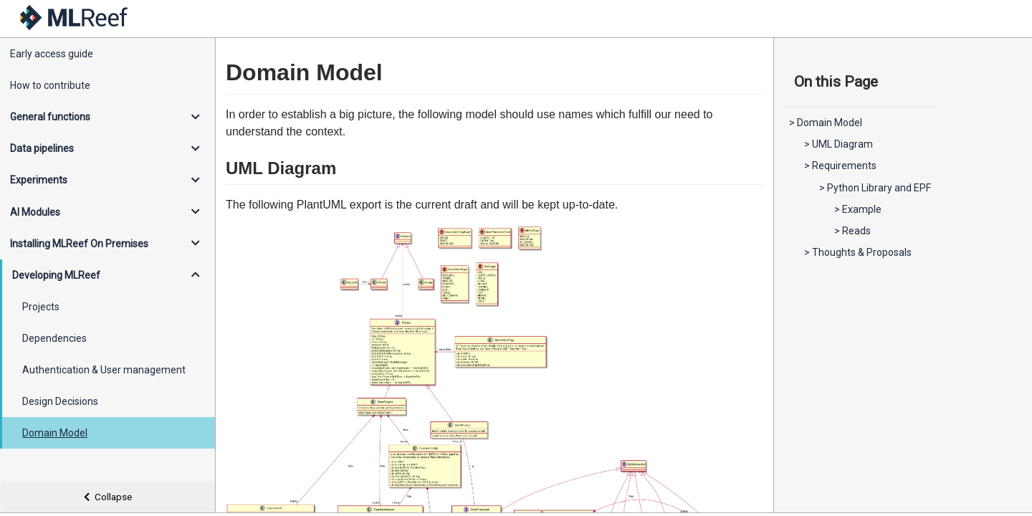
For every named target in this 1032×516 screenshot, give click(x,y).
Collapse (108, 497)
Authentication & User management (104, 370)
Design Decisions (60, 401)
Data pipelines (42, 148)
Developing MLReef (56, 275)
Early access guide (51, 53)
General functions (50, 117)
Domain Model (54, 433)
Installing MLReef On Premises (79, 243)
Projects (40, 306)
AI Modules (35, 212)
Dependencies (54, 338)
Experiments (38, 180)
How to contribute (50, 85)
